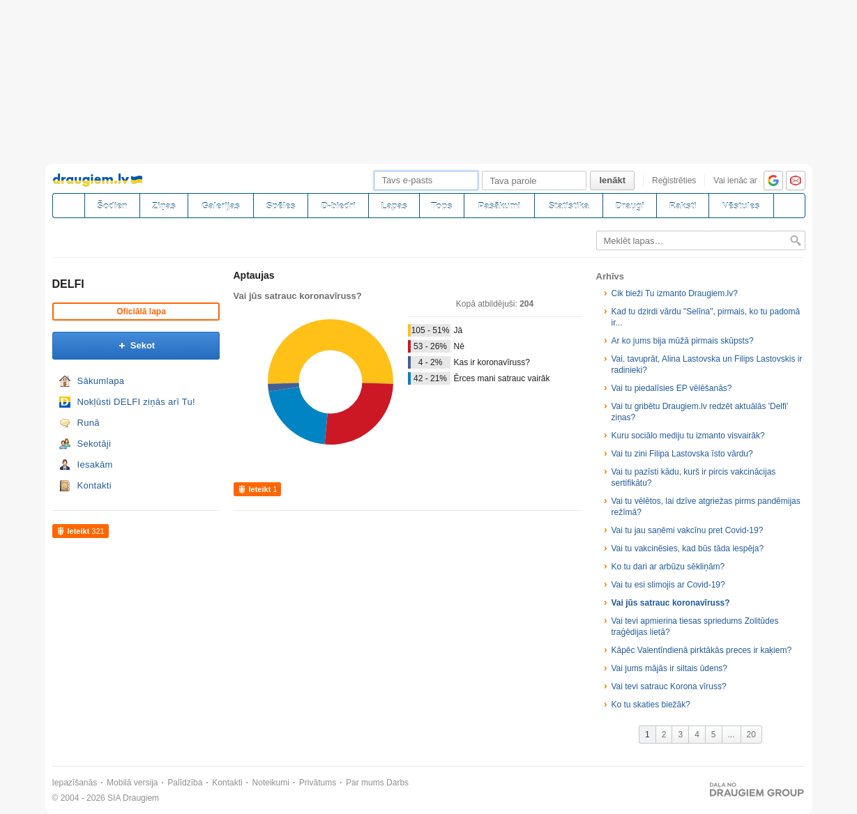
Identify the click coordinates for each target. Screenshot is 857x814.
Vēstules (740, 206)
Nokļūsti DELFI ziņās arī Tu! (136, 402)
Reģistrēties (674, 180)
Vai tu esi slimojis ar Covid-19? (668, 585)
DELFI (68, 284)
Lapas (394, 206)
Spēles (281, 206)
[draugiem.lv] (68, 205)
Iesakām (95, 464)
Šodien (112, 206)
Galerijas (221, 206)
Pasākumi (499, 206)
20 (751, 734)
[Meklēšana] (789, 205)
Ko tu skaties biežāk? (651, 704)
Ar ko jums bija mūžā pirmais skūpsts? (683, 341)
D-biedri (338, 206)
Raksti (683, 206)
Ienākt (612, 180)
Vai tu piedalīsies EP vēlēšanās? (672, 388)
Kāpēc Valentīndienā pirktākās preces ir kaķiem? (702, 650)
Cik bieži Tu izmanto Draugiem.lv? (675, 293)
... (731, 734)
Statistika (569, 206)
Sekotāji (94, 443)
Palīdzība (184, 783)
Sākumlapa (101, 381)
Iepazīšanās (75, 783)
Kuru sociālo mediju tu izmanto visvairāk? (688, 435)
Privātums (317, 783)
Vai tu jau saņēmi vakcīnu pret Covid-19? (688, 530)
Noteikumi (270, 783)
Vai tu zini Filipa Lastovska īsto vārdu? (682, 454)
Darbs (397, 783)
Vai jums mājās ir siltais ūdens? (670, 668)
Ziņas (164, 206)
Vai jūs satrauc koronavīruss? (671, 603)
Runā (88, 422)
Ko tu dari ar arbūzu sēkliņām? (668, 566)
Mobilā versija (132, 783)
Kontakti (94, 485)
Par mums (365, 783)
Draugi (630, 206)
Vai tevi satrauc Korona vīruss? (669, 686)
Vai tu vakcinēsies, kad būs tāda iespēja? (688, 548)
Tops (441, 206)
